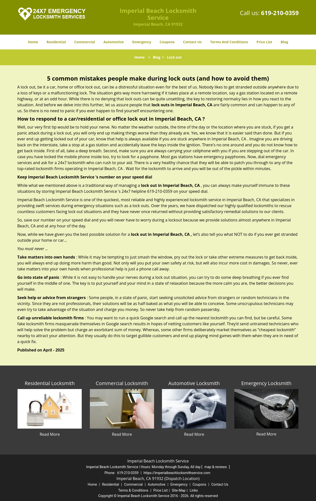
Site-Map (178, 490)
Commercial (84, 42)
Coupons (167, 42)
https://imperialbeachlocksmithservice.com (177, 473)
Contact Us (192, 42)
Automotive (113, 42)
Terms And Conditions (229, 42)
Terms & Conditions (133, 490)
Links (194, 490)
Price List (264, 42)
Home (33, 42)
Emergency (141, 42)
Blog (284, 42)
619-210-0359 (280, 13)
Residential (56, 42)
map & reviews (216, 467)
